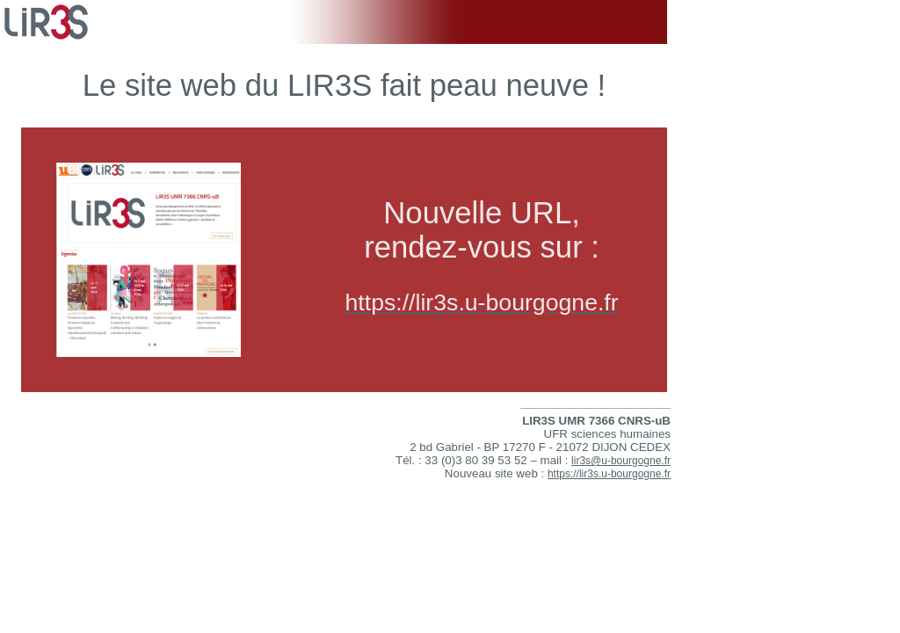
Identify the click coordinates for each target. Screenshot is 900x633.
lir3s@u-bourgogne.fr (621, 461)
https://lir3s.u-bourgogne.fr (609, 474)
